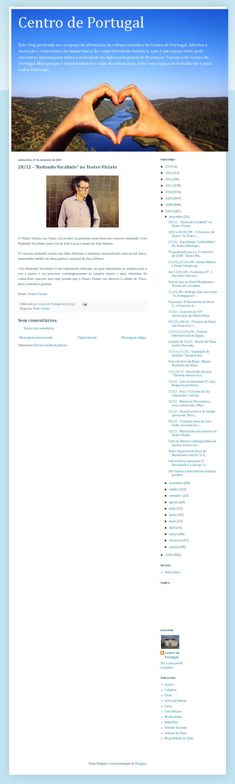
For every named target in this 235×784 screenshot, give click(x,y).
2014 (169, 166)
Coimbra (170, 690)
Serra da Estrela (175, 700)
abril (172, 527)
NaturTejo (171, 722)
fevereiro (176, 540)
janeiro (174, 547)
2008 (169, 204)
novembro (176, 483)
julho (173, 508)
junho (173, 515)
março (174, 534)
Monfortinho (173, 716)
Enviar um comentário (39, 328)
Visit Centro (172, 572)
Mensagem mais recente (35, 337)
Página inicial (87, 337)
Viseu (168, 695)
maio (173, 521)
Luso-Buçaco (173, 711)
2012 (169, 179)
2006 (169, 555)
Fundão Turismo (175, 727)
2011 (169, 185)
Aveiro (169, 684)
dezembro (176, 216)
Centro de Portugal (81, 23)
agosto (174, 502)
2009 (169, 198)
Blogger (140, 763)
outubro (174, 489)
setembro (176, 495)
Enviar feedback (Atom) (50, 345)
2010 (169, 192)
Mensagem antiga (133, 337)
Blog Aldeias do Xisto (179, 738)
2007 (169, 211)
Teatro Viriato (37, 294)
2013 (169, 173)
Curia (168, 706)
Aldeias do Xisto (175, 733)
